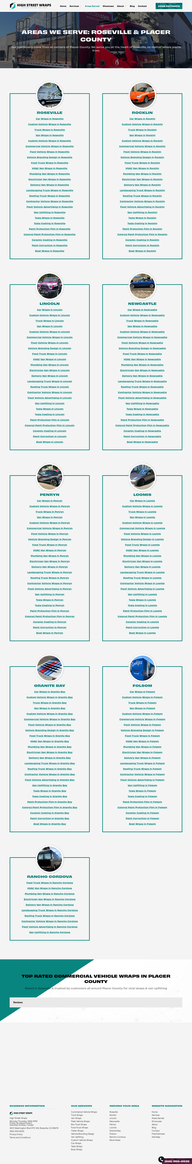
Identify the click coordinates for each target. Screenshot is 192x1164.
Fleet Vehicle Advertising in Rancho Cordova (49, 926)
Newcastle (114, 1122)
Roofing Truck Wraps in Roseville (49, 195)
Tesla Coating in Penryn (49, 605)
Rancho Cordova (118, 1137)
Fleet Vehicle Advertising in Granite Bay (49, 779)
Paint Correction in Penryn (49, 627)
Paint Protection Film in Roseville (49, 228)
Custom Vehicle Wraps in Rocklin (142, 124)
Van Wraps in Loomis (142, 517)
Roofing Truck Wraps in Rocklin (142, 195)
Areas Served (92, 6)
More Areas (115, 1140)
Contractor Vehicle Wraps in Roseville (49, 201)
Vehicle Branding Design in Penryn (49, 539)
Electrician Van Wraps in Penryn (50, 561)
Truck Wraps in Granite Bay (50, 702)
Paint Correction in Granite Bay (49, 818)
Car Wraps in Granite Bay (49, 691)
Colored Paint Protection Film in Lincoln (49, 425)
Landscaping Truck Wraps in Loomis (142, 572)
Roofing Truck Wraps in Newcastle (142, 386)
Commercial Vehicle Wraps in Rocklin (142, 146)
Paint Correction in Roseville (50, 245)
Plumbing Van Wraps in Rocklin (142, 173)
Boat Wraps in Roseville (49, 250)
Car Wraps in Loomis (142, 500)
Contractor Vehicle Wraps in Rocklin (142, 201)
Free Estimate (169, 6)
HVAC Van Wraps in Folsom (142, 741)
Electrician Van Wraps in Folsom (142, 752)
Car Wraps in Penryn (49, 500)
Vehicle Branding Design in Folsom (142, 730)
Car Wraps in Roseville (50, 118)
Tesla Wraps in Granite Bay (49, 790)
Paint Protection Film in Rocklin (142, 228)
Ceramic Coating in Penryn (49, 621)
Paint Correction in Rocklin (142, 245)
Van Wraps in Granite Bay (49, 708)
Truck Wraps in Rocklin (142, 129)
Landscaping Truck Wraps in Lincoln (49, 381)
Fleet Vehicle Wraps (80, 1122)
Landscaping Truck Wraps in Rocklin (142, 190)
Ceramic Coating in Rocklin (142, 239)
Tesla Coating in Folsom (142, 796)
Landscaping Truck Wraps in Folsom (142, 763)
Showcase (108, 6)
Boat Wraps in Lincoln (49, 441)
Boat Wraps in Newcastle (142, 441)
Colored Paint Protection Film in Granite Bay (49, 807)
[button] (10, 1010)
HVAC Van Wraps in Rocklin (142, 168)
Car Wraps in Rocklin (142, 118)
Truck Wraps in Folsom (142, 702)
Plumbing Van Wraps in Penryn (50, 555)
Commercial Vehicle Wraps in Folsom (142, 719)
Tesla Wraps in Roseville (50, 217)
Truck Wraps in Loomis (142, 511)
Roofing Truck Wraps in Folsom (142, 768)
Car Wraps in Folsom (142, 691)
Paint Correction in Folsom (142, 818)
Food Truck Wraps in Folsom (142, 735)
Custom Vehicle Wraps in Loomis (142, 506)
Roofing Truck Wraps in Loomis (142, 577)
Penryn (113, 1125)
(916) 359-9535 (177, 1161)
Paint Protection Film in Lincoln (49, 419)
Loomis (113, 1128)
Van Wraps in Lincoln (50, 326)
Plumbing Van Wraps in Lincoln (50, 364)
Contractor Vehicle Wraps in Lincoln (49, 392)
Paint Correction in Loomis (142, 627)
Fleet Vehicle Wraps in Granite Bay (49, 724)
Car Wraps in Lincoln (49, 309)
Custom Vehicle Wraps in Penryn (49, 506)
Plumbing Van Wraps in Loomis (142, 555)
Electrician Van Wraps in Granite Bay (49, 752)
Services (76, 6)
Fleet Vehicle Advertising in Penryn (50, 588)
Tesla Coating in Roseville (50, 223)
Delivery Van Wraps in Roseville (49, 184)
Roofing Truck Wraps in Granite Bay (50, 768)
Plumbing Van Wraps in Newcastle (142, 364)
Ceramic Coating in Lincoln (49, 430)
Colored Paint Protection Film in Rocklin (142, 234)
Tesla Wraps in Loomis (142, 599)
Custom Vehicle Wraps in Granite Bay (50, 697)
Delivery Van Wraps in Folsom (142, 757)
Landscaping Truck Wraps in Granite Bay (50, 763)
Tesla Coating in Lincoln (49, 414)
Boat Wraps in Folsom (142, 823)
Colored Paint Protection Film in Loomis (142, 616)
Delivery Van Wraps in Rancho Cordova (50, 904)
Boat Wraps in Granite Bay (49, 823)
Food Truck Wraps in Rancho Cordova (49, 882)
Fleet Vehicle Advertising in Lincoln (50, 397)
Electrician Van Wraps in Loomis (142, 561)
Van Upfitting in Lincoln (49, 403)
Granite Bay (115, 1131)
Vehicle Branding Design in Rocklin (142, 157)
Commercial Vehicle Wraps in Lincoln (50, 337)
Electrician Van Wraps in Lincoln (50, 370)
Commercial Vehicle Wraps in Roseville (50, 146)
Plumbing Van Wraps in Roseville (49, 173)
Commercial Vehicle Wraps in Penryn (50, 528)
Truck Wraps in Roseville (49, 129)
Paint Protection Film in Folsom (142, 801)
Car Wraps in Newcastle (142, 309)
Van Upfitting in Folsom (142, 785)
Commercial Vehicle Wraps (84, 1112)
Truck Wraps (77, 1115)
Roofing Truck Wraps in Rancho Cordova (50, 915)
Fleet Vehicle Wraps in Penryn (49, 533)
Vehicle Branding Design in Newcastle (142, 348)
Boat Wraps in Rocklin (142, 250)
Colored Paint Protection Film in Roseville (50, 234)
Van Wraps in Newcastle (142, 326)
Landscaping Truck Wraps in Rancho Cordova (50, 910)
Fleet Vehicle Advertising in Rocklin (142, 206)
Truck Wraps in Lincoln (50, 320)
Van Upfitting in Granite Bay (49, 785)
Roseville (114, 1112)
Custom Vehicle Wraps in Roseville (49, 124)
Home (63, 6)
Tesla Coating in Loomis (142, 605)
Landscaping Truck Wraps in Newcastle (142, 381)
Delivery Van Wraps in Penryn (49, 566)
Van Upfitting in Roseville (50, 212)
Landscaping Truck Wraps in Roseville (49, 190)
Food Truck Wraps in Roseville (49, 162)
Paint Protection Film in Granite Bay (49, 801)
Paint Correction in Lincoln (49, 436)
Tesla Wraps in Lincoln (49, 408)
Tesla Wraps (76, 1147)
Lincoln (113, 1118)
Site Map (156, 1137)
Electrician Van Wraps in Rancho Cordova (49, 899)
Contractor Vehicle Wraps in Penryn (49, 583)
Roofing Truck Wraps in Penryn (49, 577)
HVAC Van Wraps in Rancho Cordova (49, 888)
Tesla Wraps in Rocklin (142, 217)
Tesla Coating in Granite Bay (49, 796)
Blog (132, 6)
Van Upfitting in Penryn (49, 594)
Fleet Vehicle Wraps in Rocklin (142, 151)
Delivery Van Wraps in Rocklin (142, 184)
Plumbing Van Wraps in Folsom (142, 746)
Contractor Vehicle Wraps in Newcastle (142, 392)
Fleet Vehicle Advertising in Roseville (50, 206)
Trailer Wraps (77, 1131)
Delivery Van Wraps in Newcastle (142, 375)
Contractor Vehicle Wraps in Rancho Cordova (50, 921)
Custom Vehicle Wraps (82, 1140)
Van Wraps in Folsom (142, 708)
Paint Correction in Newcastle (142, 436)
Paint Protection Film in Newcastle (142, 419)
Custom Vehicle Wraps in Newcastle (142, 315)
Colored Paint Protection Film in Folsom (142, 807)
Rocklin (113, 1115)
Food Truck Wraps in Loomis (142, 544)
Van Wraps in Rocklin (142, 135)
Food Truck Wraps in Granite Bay (49, 735)
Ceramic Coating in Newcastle (142, 430)
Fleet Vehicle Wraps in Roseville (49, 151)
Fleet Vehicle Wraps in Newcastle (142, 342)
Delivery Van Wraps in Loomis (142, 566)
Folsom (113, 1134)
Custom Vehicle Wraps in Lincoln (49, 315)
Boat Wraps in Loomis (142, 632)
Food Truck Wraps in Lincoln (49, 353)
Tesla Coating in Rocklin (142, 223)
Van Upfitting (77, 1137)
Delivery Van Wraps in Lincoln (49, 375)
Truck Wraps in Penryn (50, 511)
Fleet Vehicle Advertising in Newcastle (142, 397)
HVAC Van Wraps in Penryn (49, 550)
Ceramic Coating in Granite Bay (49, 812)
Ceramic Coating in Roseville (49, 239)
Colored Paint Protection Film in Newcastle (142, 425)
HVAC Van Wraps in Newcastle (142, 359)
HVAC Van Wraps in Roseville (49, 168)
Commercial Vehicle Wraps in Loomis (142, 528)
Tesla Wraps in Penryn (49, 599)
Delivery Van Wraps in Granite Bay (50, 757)
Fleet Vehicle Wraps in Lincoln (49, 342)
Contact (142, 6)
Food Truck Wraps (79, 1128)
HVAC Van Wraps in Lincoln (49, 359)
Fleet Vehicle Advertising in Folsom (142, 779)
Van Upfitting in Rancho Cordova (49, 932)
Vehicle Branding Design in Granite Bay (49, 730)
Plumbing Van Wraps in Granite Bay (49, 746)
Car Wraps (76, 1143)
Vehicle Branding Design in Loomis (142, 539)
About (122, 6)
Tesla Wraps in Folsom (142, 790)
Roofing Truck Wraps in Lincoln (49, 386)
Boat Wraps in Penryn (49, 632)
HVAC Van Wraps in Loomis (142, 550)
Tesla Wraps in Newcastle (142, 408)
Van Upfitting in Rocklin (142, 212)
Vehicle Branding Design (82, 1134)
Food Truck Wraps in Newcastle (142, 353)
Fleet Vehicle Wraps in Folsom (142, 724)
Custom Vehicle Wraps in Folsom (142, 697)
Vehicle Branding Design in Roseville (49, 157)
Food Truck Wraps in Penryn (49, 544)
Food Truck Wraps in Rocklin (142, 162)
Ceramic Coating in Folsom (142, 812)
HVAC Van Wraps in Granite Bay (49, 741)
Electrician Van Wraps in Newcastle (142, 370)
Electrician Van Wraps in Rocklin (142, 179)
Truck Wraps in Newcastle (142, 320)
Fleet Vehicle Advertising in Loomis (142, 588)
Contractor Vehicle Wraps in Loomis (142, 583)
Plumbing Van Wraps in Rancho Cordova (49, 893)
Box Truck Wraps (79, 1125)
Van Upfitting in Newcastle (142, 403)
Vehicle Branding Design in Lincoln (49, 348)
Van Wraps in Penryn (49, 517)
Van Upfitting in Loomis (142, 594)
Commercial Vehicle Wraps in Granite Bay (49, 719)
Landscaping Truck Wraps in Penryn (49, 572)
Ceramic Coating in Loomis (142, 621)
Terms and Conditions (20, 1138)
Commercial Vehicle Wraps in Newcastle (142, 337)
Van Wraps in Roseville (50, 135)
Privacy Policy (16, 1135)
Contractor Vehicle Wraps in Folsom (142, 774)
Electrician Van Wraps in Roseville (49, 179)
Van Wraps (76, 1118)
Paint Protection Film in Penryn (49, 610)
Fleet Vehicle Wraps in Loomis (142, 533)
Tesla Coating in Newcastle (142, 414)
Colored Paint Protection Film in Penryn (49, 616)
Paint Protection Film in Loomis (142, 610)
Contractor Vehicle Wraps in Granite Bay (50, 774)
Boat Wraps (76, 1150)
